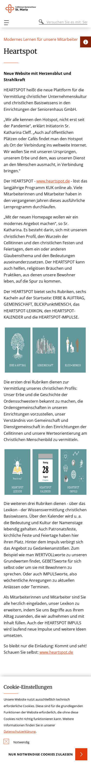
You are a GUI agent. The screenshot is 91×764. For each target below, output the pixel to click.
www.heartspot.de (53, 181)
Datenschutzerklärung (20, 731)
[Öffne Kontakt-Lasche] (85, 41)
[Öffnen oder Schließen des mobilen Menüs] (6, 22)
